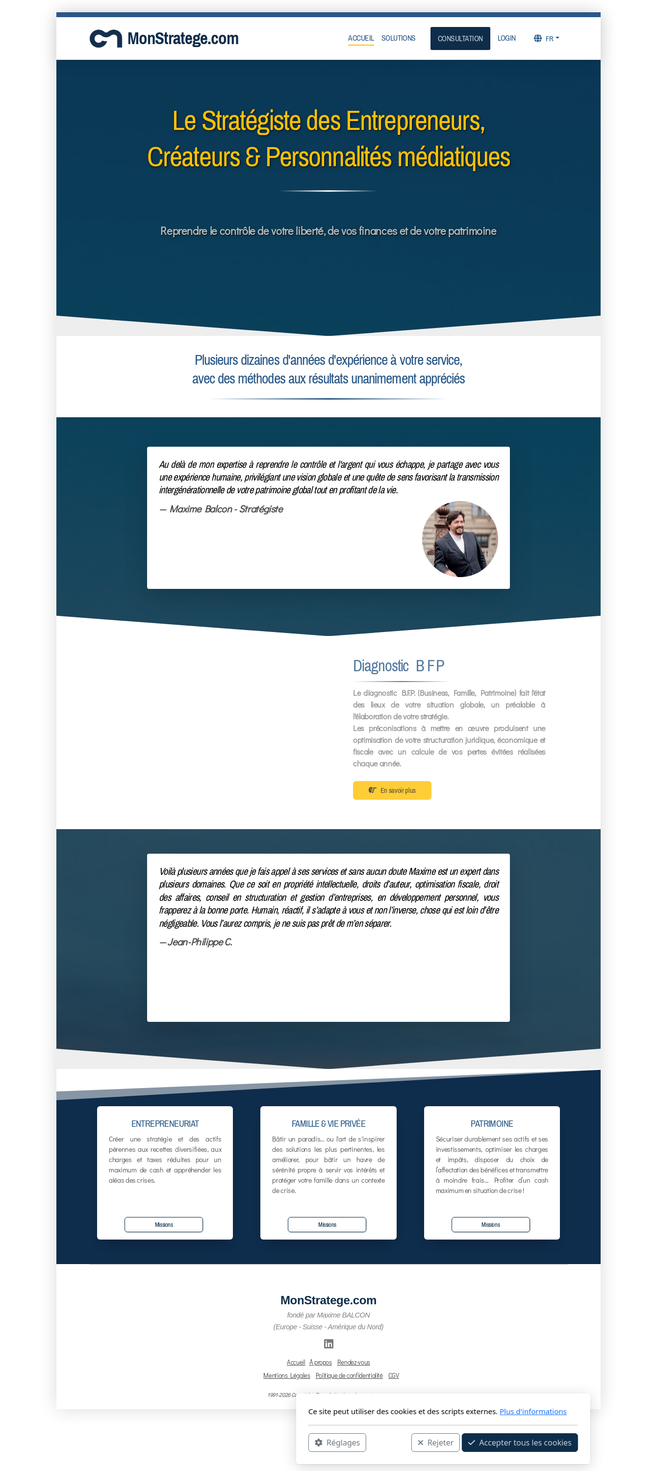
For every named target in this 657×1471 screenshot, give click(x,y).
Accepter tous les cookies (405, 1442)
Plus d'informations (418, 1411)
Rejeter (321, 1442)
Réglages (222, 1442)
